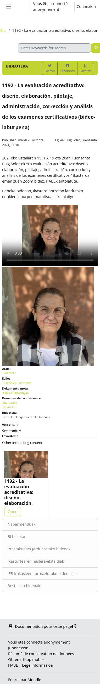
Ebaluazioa (10, 403)
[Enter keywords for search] (54, 48)
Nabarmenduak (22, 524)
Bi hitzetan (17, 536)
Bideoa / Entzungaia (16, 393)
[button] (21, 6)
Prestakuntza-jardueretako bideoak (39, 548)
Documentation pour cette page (42, 626)
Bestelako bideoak (24, 585)
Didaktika (9, 407)
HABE (13, 665)
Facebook (67, 68)
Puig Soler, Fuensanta (81, 140)
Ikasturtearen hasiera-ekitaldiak (36, 561)
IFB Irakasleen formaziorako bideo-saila (43, 573)
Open (13, 511)
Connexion (86, 6)
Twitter (49, 68)
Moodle (34, 679)
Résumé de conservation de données (41, 653)
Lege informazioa (37, 665)
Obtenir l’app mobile (26, 659)
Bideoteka (3, 30)
